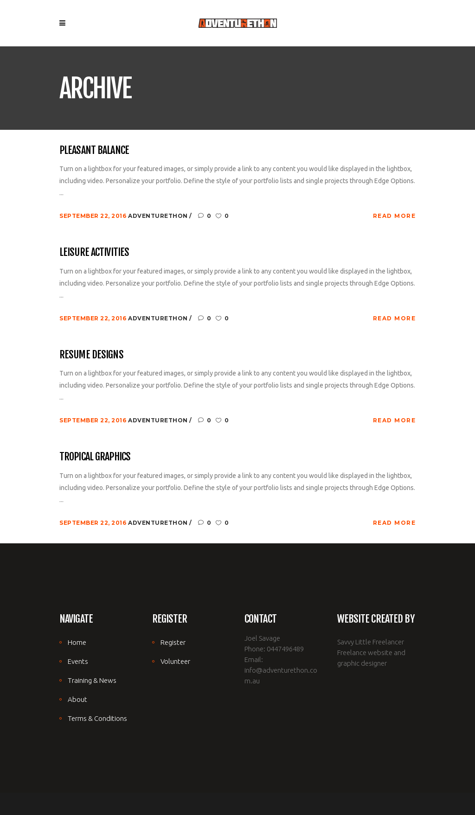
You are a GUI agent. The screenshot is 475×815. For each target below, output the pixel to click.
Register (173, 642)
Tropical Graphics (94, 456)
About (77, 699)
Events (78, 661)
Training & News (92, 680)
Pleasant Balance (94, 150)
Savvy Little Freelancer (370, 642)
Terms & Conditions (97, 718)
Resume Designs (91, 354)
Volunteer (175, 661)
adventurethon (158, 215)
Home (77, 642)
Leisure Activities (94, 252)
